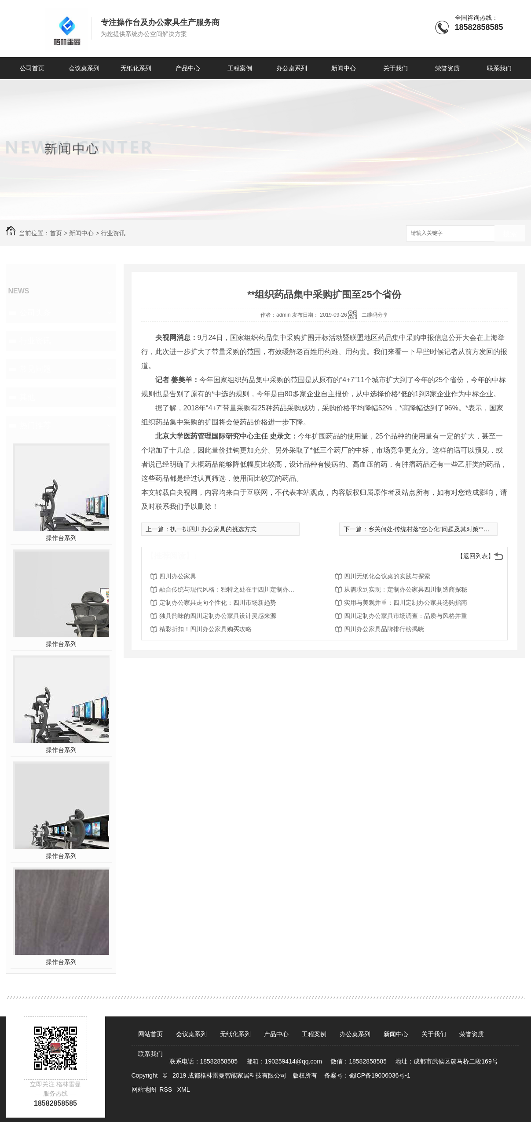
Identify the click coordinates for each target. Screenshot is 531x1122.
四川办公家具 (177, 576)
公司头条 (35, 312)
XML (184, 1089)
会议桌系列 (84, 68)
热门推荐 (35, 425)
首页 (56, 233)
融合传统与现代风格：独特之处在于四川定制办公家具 (229, 589)
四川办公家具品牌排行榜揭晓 (384, 628)
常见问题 (35, 369)
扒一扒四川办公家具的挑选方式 (213, 529)
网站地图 (144, 1089)
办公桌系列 (291, 68)
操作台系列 (61, 537)
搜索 (510, 234)
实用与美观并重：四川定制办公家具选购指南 (405, 602)
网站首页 (150, 1034)
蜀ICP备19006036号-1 (379, 1075)
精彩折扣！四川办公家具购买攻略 (205, 628)
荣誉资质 (447, 68)
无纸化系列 (136, 68)
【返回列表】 (475, 555)
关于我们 (395, 68)
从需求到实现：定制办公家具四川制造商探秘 (405, 589)
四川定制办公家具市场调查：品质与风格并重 (405, 615)
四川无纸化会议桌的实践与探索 (387, 576)
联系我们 (499, 68)
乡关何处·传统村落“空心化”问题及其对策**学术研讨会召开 (447, 529)
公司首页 (32, 68)
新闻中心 (343, 68)
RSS (166, 1089)
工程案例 (239, 68)
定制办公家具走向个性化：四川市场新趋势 (217, 602)
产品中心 (188, 68)
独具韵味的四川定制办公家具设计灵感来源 (217, 615)
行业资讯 (113, 233)
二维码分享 (375, 315)
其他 (27, 397)
